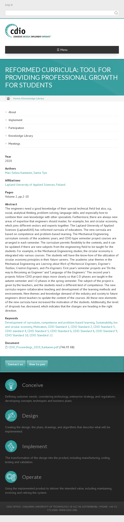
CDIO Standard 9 (106, 331)
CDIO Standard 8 (83, 331)
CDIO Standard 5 (38, 331)
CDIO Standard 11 (41, 335)
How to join (37, 364)
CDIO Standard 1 (58, 327)
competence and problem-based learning (68, 322)
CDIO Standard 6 (61, 331)
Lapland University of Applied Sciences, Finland (35, 185)
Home (16, 98)
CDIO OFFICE (13, 506)
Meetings (14, 143)
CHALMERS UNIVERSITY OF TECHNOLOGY (45, 506)
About (12, 112)
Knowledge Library (33, 98)
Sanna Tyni (40, 173)
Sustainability (104, 322)
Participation (16, 128)
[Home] (8, 98)
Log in (9, 5)
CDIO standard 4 (15, 331)
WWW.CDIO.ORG (68, 510)
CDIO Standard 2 (81, 327)
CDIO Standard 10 (16, 335)
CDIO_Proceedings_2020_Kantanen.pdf (33, 347)
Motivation (40, 327)
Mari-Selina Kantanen (18, 173)
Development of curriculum (22, 322)
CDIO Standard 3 (104, 327)
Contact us (15, 364)
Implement (15, 120)
